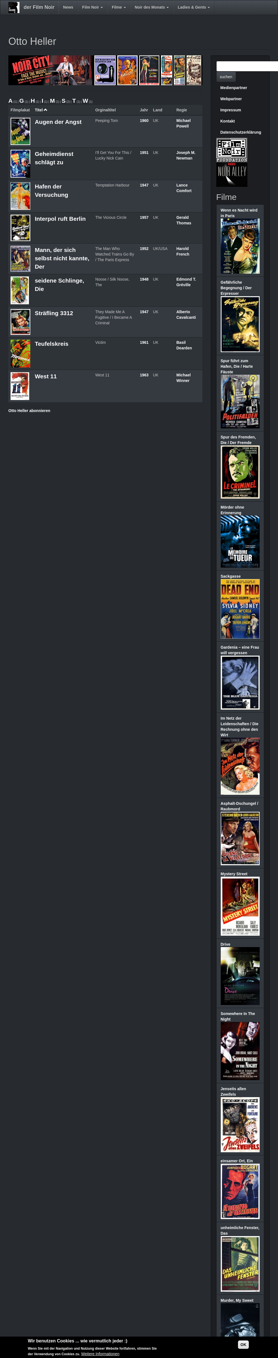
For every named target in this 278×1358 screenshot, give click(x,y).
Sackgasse (231, 576)
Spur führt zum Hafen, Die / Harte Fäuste (237, 366)
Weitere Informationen (100, 1354)
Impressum (230, 110)
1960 (144, 120)
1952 (144, 248)
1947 (144, 185)
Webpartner (231, 99)
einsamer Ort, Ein (237, 1161)
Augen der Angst (58, 122)
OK (243, 1344)
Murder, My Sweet (237, 1300)
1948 (144, 279)
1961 (144, 342)
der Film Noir (39, 7)
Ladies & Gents (194, 7)
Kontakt (227, 121)
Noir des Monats (152, 7)
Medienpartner (233, 87)
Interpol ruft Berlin (60, 218)
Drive (225, 944)
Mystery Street (234, 874)
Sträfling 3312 (54, 313)
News (68, 7)
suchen (226, 77)
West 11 (46, 376)
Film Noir (92, 7)
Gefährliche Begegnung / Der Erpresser (236, 288)
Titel (41, 110)
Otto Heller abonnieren (29, 410)
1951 (144, 152)
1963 (144, 375)
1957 (144, 217)
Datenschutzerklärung (240, 132)
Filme (119, 7)
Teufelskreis (51, 343)
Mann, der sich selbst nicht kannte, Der (62, 258)
